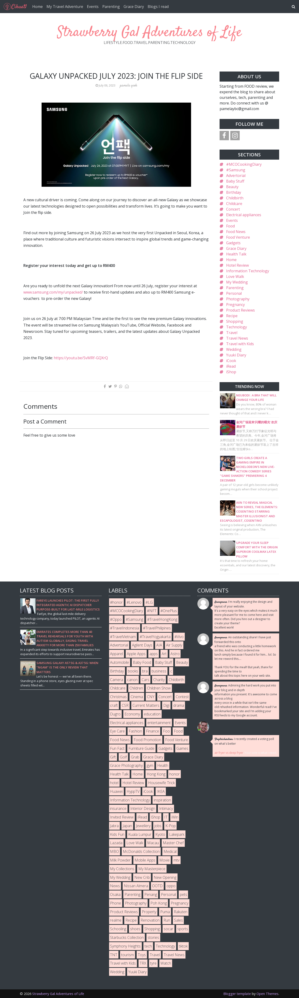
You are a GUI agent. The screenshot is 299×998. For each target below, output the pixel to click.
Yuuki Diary (236, 355)
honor (174, 774)
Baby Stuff (235, 181)
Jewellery (143, 825)
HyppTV (133, 791)
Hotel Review (237, 265)
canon (132, 679)
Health (162, 765)
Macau (153, 842)
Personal (234, 293)
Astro (175, 653)
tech (148, 946)
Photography (237, 299)
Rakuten (180, 911)
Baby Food (142, 662)
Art (164, 653)
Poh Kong (158, 903)
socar (168, 928)
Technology (236, 327)
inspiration (162, 800)
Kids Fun (117, 834)
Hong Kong (156, 774)
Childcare (234, 203)
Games (182, 748)
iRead (231, 366)
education (152, 714)
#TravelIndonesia (124, 628)
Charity (159, 679)
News (115, 885)
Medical (170, 851)
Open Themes (267, 993)
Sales (178, 920)
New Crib (142, 877)
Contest (182, 696)
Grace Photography (126, 765)
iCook (231, 360)
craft (114, 705)
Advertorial (236, 175)
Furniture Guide (141, 748)
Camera (116, 679)
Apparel (116, 653)
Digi (166, 705)
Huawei (116, 791)
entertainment (159, 722)
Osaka (115, 894)
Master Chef (173, 842)
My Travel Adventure (64, 6)
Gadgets (233, 242)
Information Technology (247, 270)
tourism (127, 954)
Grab (135, 757)
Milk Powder (120, 860)
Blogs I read (158, 6)
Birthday (233, 192)
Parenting (111, 6)
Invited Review (122, 817)
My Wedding (237, 282)
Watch (165, 963)
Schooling (118, 928)
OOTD (157, 885)
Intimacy (166, 808)
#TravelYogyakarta (155, 636)
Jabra (114, 825)
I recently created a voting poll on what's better (244, 741)
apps (154, 653)
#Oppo (116, 619)
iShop (231, 371)
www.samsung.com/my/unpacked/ (53, 292)
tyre (153, 963)
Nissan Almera (136, 885)
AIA (159, 645)
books (133, 671)
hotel (114, 782)
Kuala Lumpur (139, 834)
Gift (113, 757)
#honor (116, 602)
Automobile (119, 662)
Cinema (137, 696)
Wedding (234, 349)
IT (165, 817)
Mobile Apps (145, 860)
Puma (165, 911)
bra (145, 671)
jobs (157, 825)
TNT (113, 954)
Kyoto (160, 834)
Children (136, 688)
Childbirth (234, 198)
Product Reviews (240, 310)
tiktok (183, 946)
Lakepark (176, 834)
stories (153, 937)
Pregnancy (235, 304)
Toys (142, 954)
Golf (123, 757)
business (159, 671)
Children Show (159, 688)
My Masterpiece (151, 868)
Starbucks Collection (127, 937)
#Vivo (179, 636)
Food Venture (238, 237)
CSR (125, 705)
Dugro (115, 714)
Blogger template (237, 993)
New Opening (165, 877)
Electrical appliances (243, 214)
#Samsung (235, 169)
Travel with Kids (240, 343)
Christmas (118, 696)
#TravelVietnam (123, 636)
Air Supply (174, 645)
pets (183, 894)
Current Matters (145, 705)
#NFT (152, 610)
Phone (115, 903)
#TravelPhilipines (157, 628)
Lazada (116, 842)
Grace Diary (134, 6)
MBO (114, 851)
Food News (236, 231)
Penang (150, 894)
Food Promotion (147, 739)
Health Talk (236, 254)
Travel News (237, 338)
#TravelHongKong (162, 619)
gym (150, 765)
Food (230, 226)
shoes (135, 928)
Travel (231, 332)
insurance (118, 808)
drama (178, 705)
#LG (149, 602)
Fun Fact (117, 748)
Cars (145, 679)
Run (167, 920)
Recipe (232, 315)
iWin (174, 817)
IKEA (161, 791)
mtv (176, 860)
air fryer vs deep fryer (228, 753)
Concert (233, 209)
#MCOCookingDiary (244, 164)
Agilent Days (142, 645)
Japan (127, 825)
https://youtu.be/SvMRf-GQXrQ (81, 357)
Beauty (232, 186)
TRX (143, 963)
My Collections (122, 868)
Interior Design (142, 808)
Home (37, 6)
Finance (152, 731)
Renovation (150, 920)
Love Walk (235, 276)
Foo (166, 731)
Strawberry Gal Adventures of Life (149, 33)
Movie (164, 860)
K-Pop (170, 825)
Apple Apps (136, 653)
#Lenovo (134, 602)
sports (182, 928)
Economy (132, 714)
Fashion (135, 731)
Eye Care (117, 731)
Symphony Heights (125, 946)
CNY (150, 696)
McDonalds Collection (141, 851)
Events (93, 6)
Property (149, 911)
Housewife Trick (161, 782)
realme (115, 920)
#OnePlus (168, 610)
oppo (171, 885)
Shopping (234, 321)
